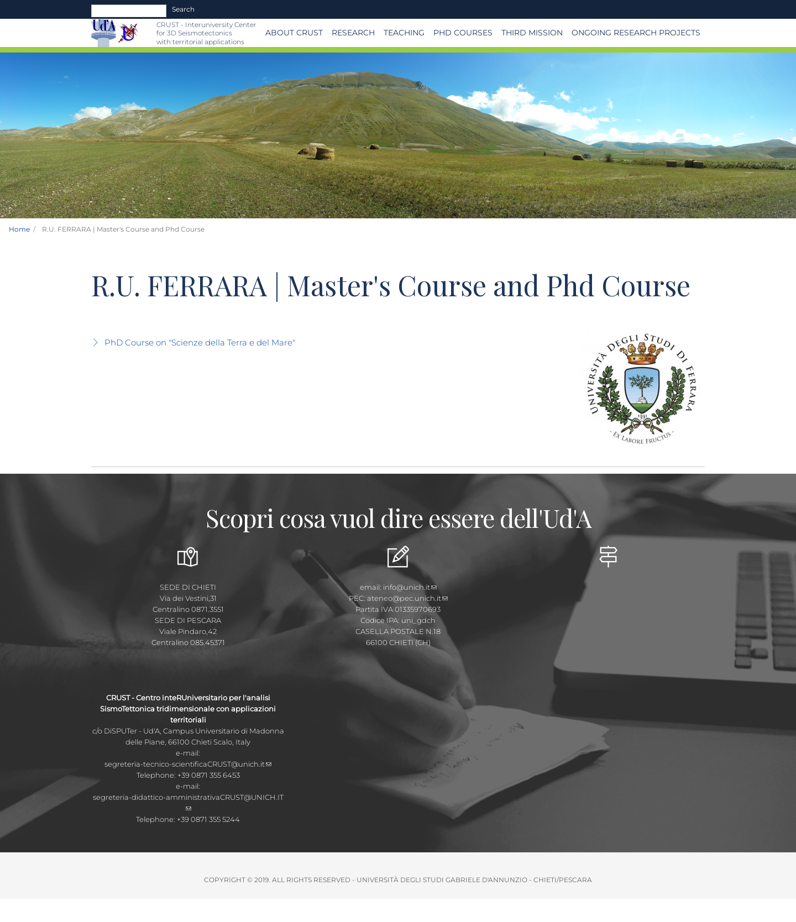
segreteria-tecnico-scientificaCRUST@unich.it (187, 763)
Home (19, 229)
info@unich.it (410, 587)
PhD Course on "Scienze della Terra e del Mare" (199, 342)
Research (353, 33)
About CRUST (294, 33)
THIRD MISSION (532, 33)
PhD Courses (463, 33)
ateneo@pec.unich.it (407, 598)
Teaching (404, 33)
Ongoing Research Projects (636, 33)
